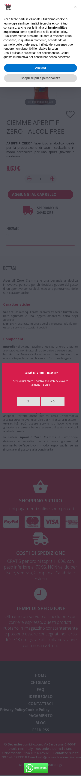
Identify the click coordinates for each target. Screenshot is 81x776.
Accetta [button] (40, 67)
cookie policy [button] (58, 32)
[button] (75, 6)
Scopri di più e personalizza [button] (40, 78)
